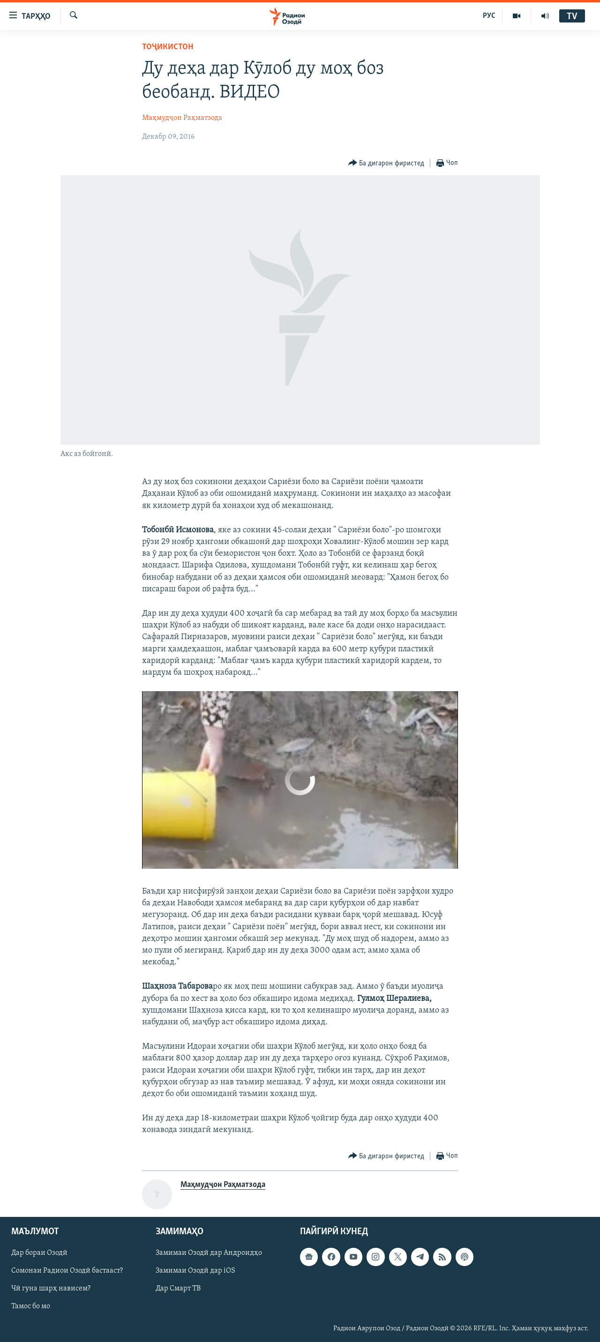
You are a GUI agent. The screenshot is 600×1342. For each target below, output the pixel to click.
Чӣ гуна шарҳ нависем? (50, 1288)
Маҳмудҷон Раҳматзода (182, 118)
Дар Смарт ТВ (178, 1288)
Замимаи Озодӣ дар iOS (195, 1271)
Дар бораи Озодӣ (39, 1253)
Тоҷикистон (167, 47)
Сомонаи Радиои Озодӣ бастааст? (67, 1271)
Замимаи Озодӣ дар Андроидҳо (209, 1253)
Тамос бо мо (30, 1306)
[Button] (386, 163)
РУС (489, 16)
